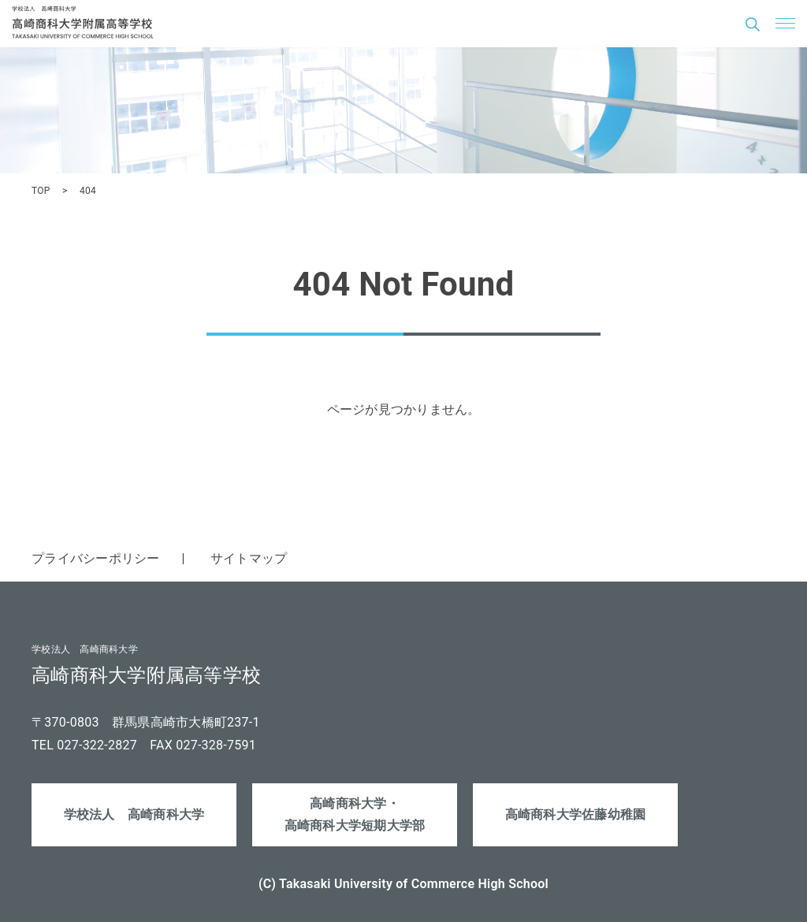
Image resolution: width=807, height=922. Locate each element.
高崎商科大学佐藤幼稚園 (575, 814)
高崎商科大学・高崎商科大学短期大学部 (355, 815)
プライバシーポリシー (96, 558)
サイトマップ (249, 558)
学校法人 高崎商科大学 (134, 814)
